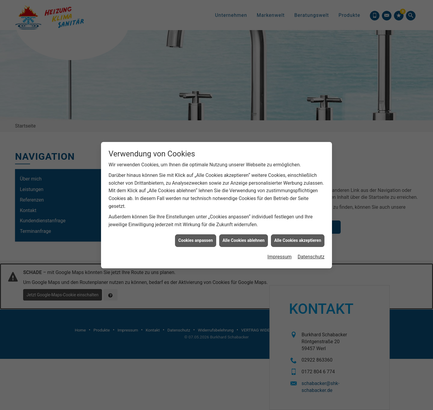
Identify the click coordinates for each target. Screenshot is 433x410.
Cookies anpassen (195, 212)
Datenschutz (311, 228)
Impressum (279, 228)
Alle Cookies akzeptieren (297, 212)
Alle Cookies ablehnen (244, 212)
